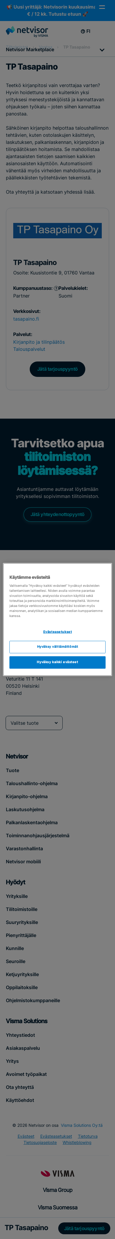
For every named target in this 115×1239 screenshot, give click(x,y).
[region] (57, 619)
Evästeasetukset (57, 632)
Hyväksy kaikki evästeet (57, 662)
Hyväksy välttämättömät (57, 647)
